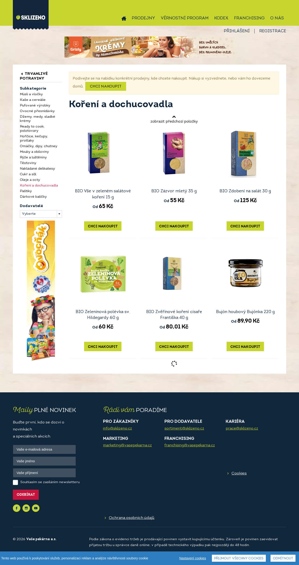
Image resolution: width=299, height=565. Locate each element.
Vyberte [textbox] (29, 214)
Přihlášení (237, 31)
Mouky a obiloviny (34, 152)
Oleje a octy (30, 180)
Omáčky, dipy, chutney (38, 146)
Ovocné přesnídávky (37, 111)
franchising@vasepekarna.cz (189, 445)
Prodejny (143, 18)
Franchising (249, 18)
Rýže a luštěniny (33, 157)
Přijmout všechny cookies (238, 558)
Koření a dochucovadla (39, 185)
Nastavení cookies (192, 558)
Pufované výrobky (35, 105)
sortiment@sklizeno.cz (184, 428)
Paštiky (26, 191)
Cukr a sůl (28, 174)
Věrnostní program (185, 18)
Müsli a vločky (31, 94)
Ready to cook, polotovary (32, 129)
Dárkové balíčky (33, 197)
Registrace (272, 31)
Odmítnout (283, 558)
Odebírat (26, 495)
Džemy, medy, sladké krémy (37, 119)
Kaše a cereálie (33, 100)
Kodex (221, 18)
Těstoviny (28, 163)
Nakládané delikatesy (37, 169)
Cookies (239, 473)
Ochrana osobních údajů (131, 518)
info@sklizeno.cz (117, 428)
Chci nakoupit (105, 86)
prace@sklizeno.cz (242, 428)
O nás (277, 18)
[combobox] (41, 214)
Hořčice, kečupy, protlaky (34, 138)
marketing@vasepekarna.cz (127, 445)
